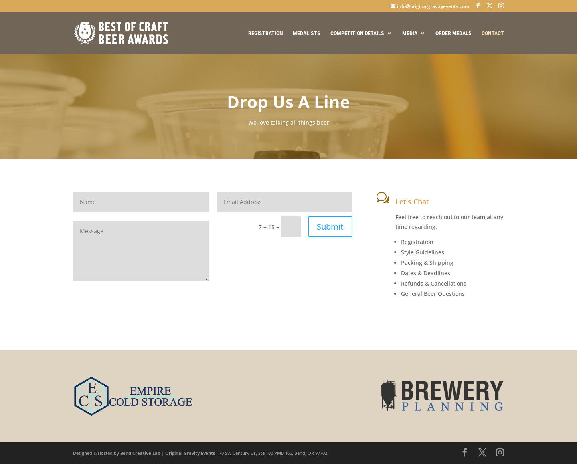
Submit (330, 226)
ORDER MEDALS (453, 33)
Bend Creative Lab (140, 453)
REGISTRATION (265, 33)
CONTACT (493, 33)
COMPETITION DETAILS (357, 33)
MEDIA (409, 33)
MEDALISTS (306, 33)
